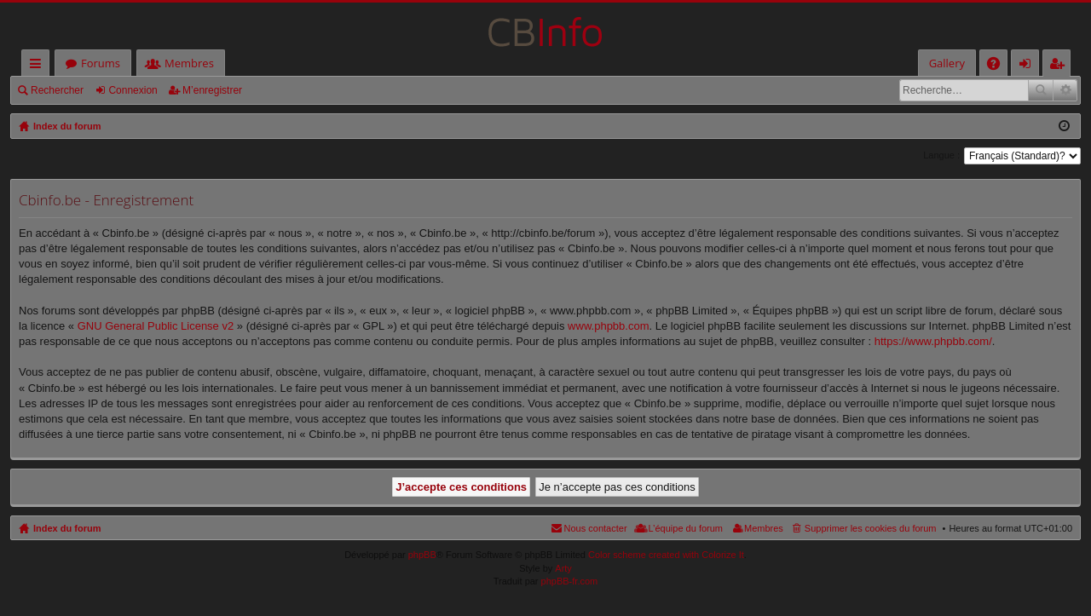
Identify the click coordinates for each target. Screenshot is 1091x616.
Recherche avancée (1065, 90)
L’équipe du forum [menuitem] (686, 528)
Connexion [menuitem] (1028, 66)
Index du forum (67, 528)
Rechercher (57, 90)
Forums (100, 63)
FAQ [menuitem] (999, 66)
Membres (189, 63)
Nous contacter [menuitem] (595, 528)
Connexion (132, 90)
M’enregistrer (212, 90)
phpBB (422, 555)
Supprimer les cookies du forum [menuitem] (871, 528)
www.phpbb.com (608, 326)
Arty (563, 568)
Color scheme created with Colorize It (666, 555)
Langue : (941, 155)
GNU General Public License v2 (156, 326)
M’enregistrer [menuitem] (1060, 66)
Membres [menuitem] (763, 528)
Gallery (947, 63)
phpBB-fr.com (569, 581)
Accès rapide (39, 66)
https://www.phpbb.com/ (933, 341)
